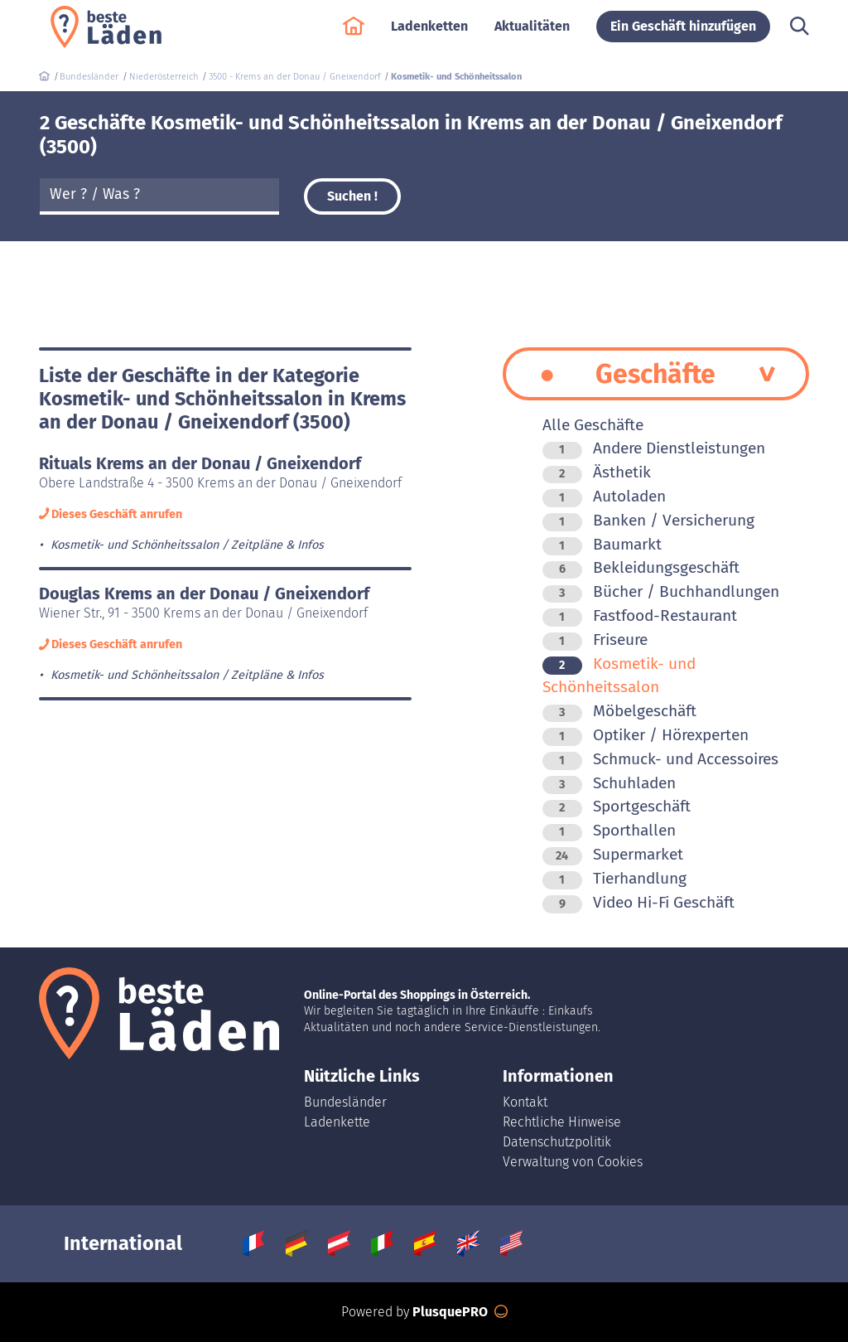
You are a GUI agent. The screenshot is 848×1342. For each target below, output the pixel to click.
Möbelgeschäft (619, 710)
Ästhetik (596, 472)
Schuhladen (609, 782)
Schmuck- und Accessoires (660, 758)
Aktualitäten (532, 34)
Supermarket (612, 854)
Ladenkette (337, 1122)
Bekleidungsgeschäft (641, 567)
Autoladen (604, 496)
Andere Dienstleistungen (653, 448)
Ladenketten (429, 34)
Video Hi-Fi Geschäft (638, 902)
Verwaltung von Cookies (573, 1162)
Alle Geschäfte (592, 424)
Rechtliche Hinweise (562, 1122)
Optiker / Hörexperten (645, 734)
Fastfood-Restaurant (639, 615)
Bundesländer (345, 1102)
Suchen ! (352, 196)
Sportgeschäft (616, 806)
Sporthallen (609, 830)
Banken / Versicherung (648, 520)
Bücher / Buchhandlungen (660, 591)
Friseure (595, 639)
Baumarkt (602, 544)
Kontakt (525, 1102)
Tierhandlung (614, 878)
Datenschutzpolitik (557, 1142)
